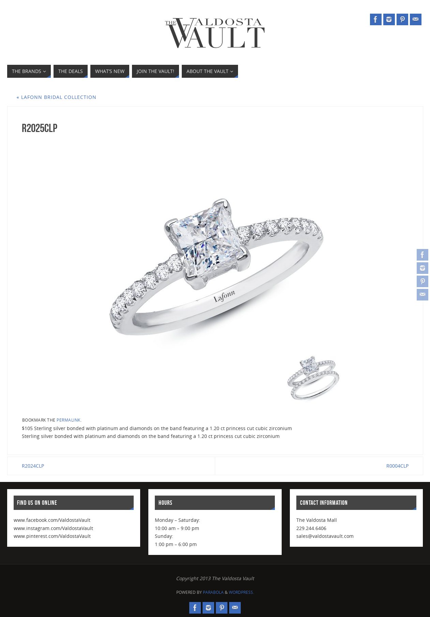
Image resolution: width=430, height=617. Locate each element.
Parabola (213, 592)
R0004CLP (397, 465)
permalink (68, 420)
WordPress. (241, 592)
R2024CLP (33, 465)
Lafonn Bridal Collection (57, 97)
